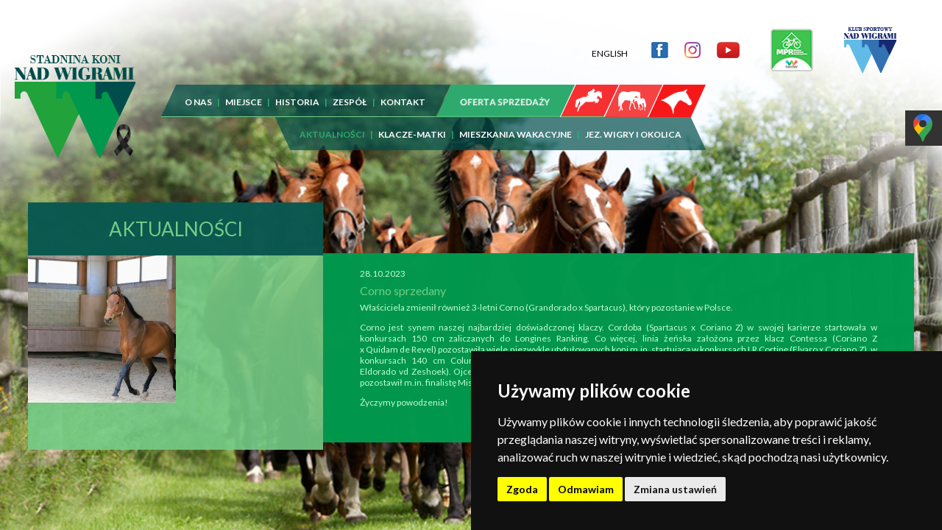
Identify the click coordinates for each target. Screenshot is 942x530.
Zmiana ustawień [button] (675, 489)
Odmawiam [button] (586, 489)
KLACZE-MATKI (412, 123)
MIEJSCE (243, 90)
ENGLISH (610, 42)
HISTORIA (297, 90)
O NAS (198, 90)
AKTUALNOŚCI (332, 123)
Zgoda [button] (522, 489)
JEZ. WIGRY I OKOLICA (633, 123)
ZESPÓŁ (350, 90)
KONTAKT (402, 90)
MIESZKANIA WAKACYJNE (515, 123)
